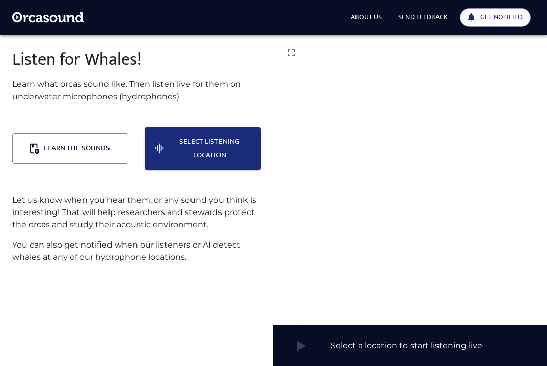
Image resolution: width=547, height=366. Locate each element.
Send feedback (423, 17)
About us (366, 17)
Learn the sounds (69, 148)
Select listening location (196, 148)
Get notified (494, 17)
